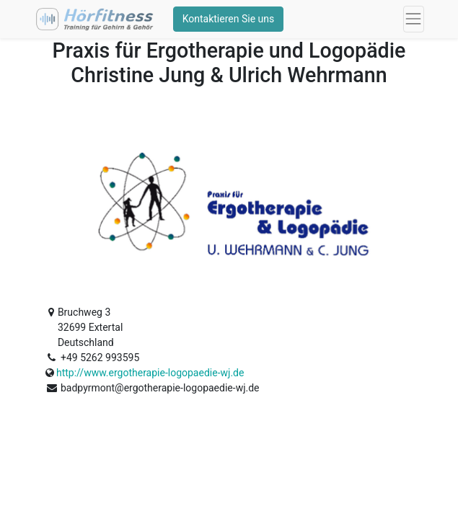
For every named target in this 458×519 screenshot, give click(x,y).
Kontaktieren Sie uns (228, 19)
